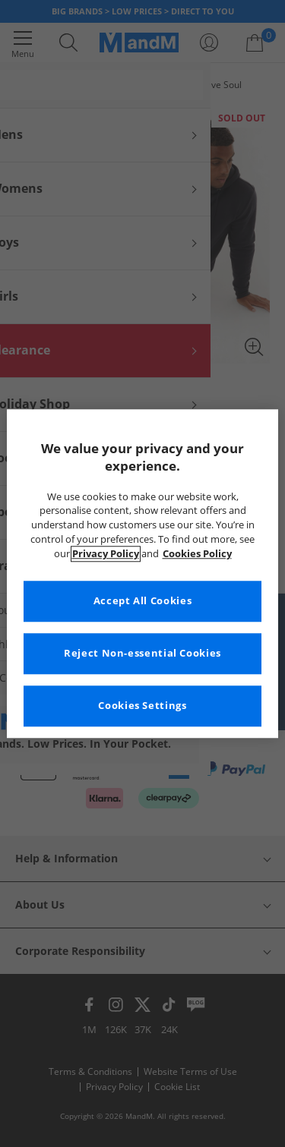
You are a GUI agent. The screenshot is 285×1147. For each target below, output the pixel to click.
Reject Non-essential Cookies (142, 653)
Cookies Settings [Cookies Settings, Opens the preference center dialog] (142, 705)
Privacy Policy (105, 553)
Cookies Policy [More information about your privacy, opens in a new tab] (197, 553)
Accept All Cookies (142, 600)
